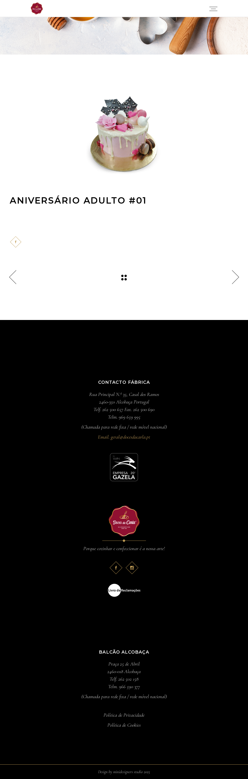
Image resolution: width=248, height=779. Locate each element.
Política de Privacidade (124, 715)
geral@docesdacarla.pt (130, 437)
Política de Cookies (124, 725)
